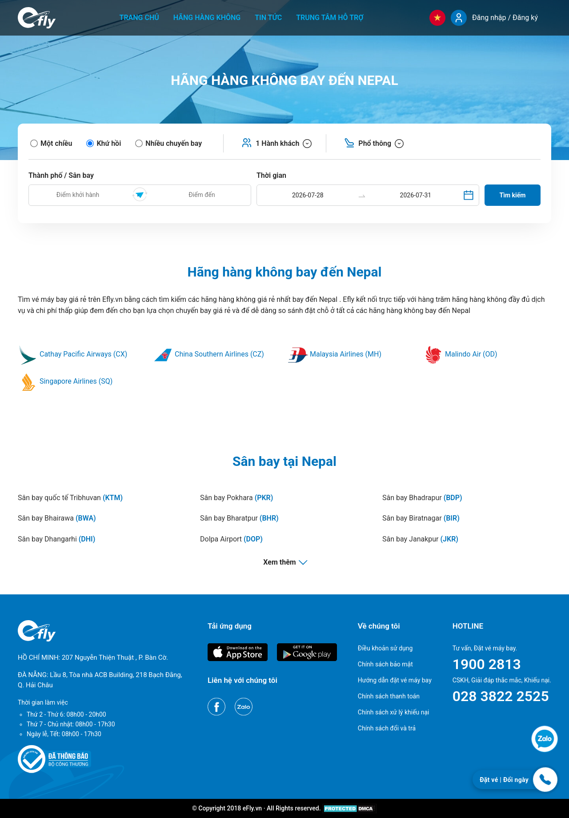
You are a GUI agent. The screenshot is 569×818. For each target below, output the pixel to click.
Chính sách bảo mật (385, 664)
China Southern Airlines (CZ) (208, 354)
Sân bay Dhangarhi (56, 539)
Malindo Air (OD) (460, 354)
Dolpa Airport (231, 539)
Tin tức (268, 17)
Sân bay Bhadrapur (422, 497)
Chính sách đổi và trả (387, 728)
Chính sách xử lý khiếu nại (393, 712)
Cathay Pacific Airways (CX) (72, 354)
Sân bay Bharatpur (239, 518)
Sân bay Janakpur (420, 539)
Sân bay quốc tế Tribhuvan (70, 497)
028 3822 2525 (501, 696)
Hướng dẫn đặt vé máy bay (395, 680)
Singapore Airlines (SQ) (65, 381)
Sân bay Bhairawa (57, 518)
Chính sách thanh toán (389, 696)
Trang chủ (139, 17)
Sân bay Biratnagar (421, 518)
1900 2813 (487, 664)
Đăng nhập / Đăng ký (505, 17)
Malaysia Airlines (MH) (334, 354)
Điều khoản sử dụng (385, 648)
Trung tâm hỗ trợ (329, 17)
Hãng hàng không (206, 17)
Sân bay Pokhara (236, 497)
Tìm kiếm (513, 195)
